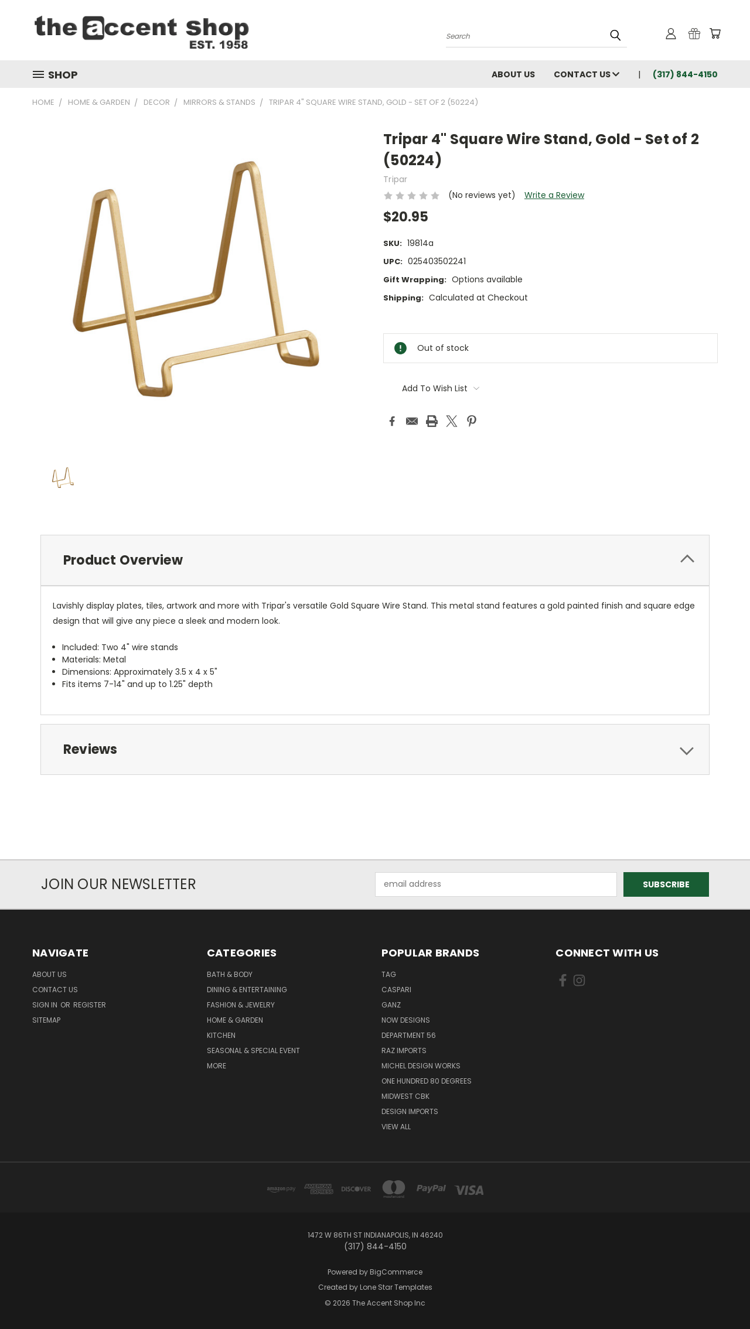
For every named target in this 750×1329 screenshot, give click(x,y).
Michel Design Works (421, 1066)
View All (396, 1127)
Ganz (391, 1005)
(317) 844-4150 (685, 74)
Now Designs (405, 1020)
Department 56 (408, 1035)
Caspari (396, 990)
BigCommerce (396, 1272)
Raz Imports (404, 1050)
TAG (388, 974)
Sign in (45, 1005)
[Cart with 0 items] (715, 33)
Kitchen (221, 1035)
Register (89, 1005)
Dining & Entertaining (247, 990)
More (216, 1066)
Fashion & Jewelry (241, 1005)
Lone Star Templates (396, 1287)
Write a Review (554, 195)
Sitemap (46, 1020)
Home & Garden (235, 1020)
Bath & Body (230, 974)
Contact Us (586, 74)
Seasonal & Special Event (253, 1050)
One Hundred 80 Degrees (426, 1081)
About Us (513, 74)
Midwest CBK (405, 1096)
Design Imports (409, 1111)
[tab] (375, 560)
